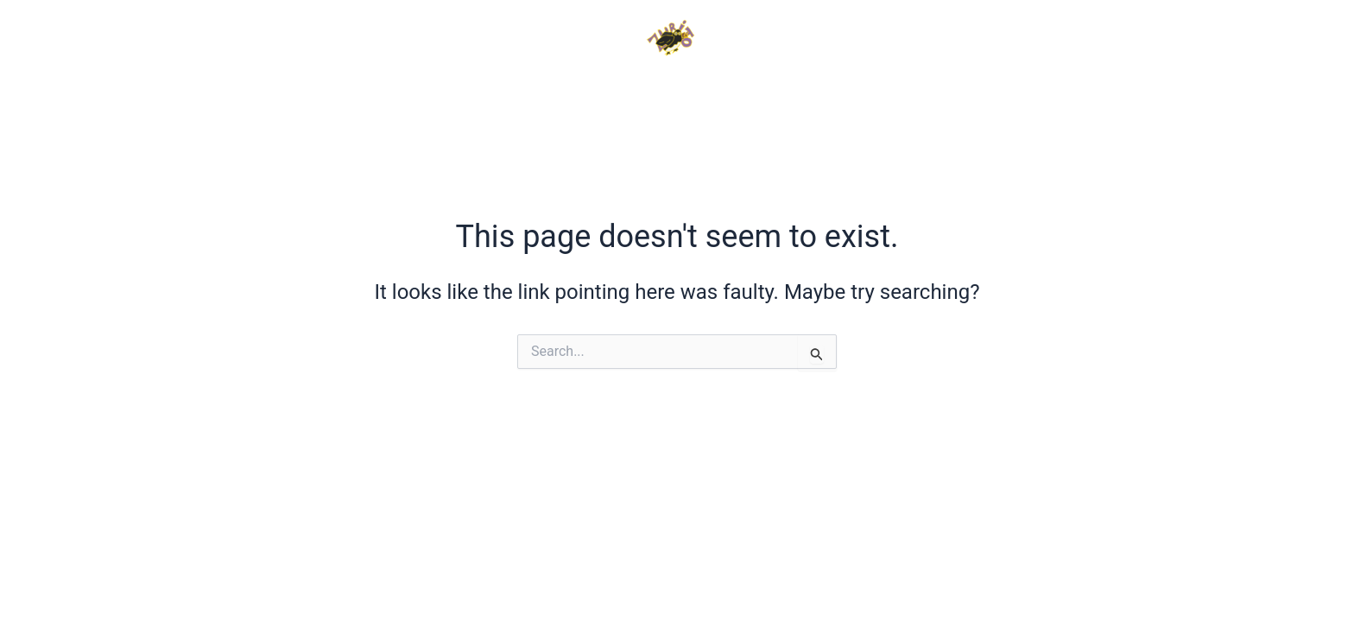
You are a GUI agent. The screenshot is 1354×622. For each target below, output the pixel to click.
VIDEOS (534, 97)
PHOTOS (675, 97)
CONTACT (1044, 97)
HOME (294, 97)
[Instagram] (1181, 38)
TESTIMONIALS (857, 97)
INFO (412, 97)
